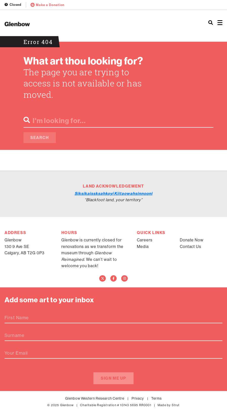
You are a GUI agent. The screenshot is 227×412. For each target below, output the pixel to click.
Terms (156, 398)
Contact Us (190, 246)
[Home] (76, 24)
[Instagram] (124, 278)
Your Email (16, 353)
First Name (17, 317)
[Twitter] (102, 278)
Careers (145, 239)
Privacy (138, 398)
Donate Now (192, 239)
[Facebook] (113, 278)
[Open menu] (219, 23)
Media (143, 246)
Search (39, 137)
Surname (14, 335)
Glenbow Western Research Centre (94, 398)
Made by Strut (169, 405)
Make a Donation (48, 5)
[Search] (210, 23)
